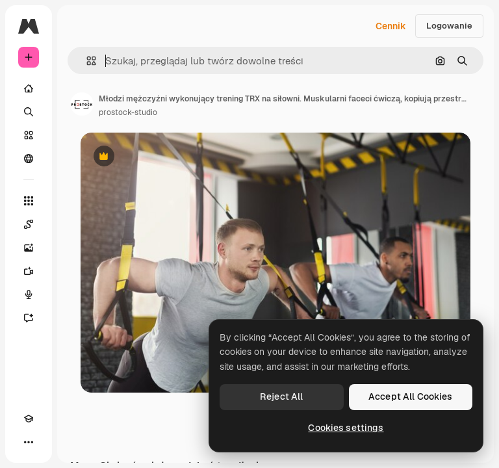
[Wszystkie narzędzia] (28, 200)
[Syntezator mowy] (28, 294)
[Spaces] (28, 224)
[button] (86, 61)
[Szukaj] (28, 111)
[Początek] (28, 88)
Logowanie (449, 25)
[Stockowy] (28, 135)
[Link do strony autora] (82, 104)
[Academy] (28, 418)
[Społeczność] (28, 158)
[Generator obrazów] (28, 247)
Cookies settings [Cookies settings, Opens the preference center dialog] (345, 428)
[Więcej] (28, 442)
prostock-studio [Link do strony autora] (128, 112)
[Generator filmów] (28, 271)
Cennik (391, 26)
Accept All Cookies (410, 396)
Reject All (281, 396)
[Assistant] (28, 317)
